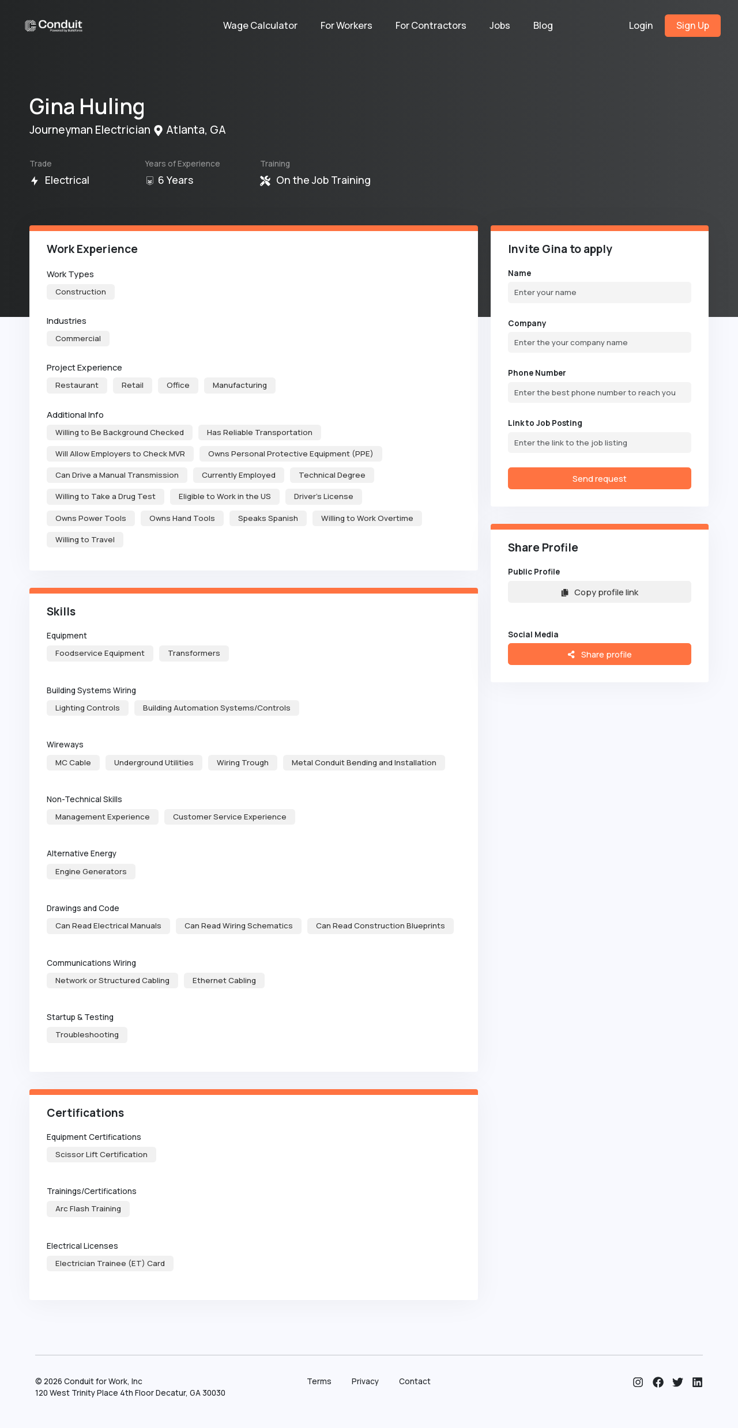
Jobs (500, 25)
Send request (600, 478)
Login (641, 25)
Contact (415, 1381)
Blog (543, 25)
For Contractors (431, 25)
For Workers (346, 25)
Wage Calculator (260, 25)
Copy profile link (599, 592)
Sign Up (692, 25)
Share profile (599, 654)
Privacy (365, 1381)
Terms (319, 1381)
